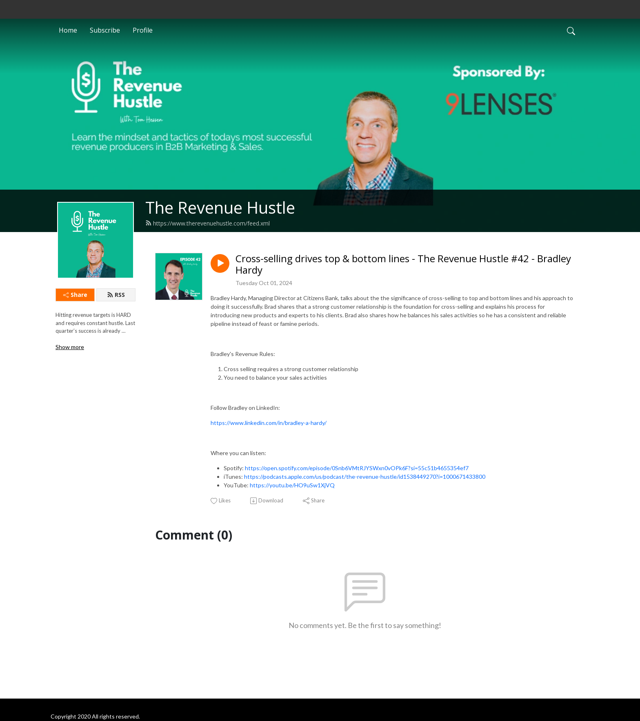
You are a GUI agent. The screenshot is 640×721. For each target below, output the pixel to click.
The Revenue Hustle (220, 207)
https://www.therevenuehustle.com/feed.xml (207, 223)
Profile (143, 30)
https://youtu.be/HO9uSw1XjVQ (292, 485)
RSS (116, 295)
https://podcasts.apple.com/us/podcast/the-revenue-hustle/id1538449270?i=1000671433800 (364, 476)
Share (75, 295)
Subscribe (105, 30)
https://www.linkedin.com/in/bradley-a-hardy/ (269, 422)
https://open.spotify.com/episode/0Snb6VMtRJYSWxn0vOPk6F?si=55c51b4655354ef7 (357, 467)
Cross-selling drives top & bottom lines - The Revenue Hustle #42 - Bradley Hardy (403, 264)
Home (68, 30)
